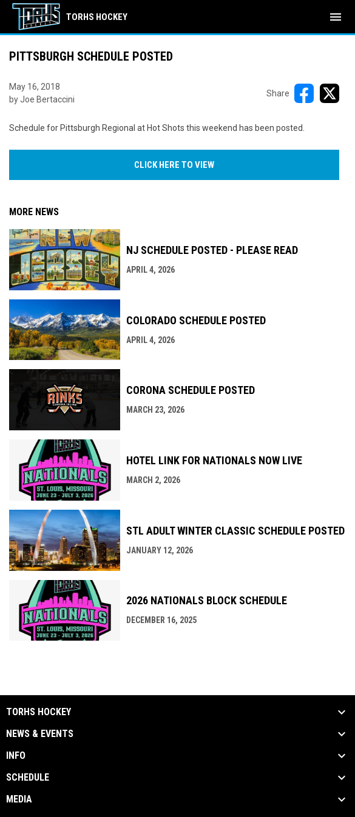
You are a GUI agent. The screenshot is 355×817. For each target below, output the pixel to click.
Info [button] (15, 756)
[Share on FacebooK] (304, 93)
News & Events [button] (39, 734)
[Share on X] (329, 93)
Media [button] (19, 799)
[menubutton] (335, 17)
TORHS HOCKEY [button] (38, 712)
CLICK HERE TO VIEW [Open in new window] (174, 164)
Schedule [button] (27, 777)
